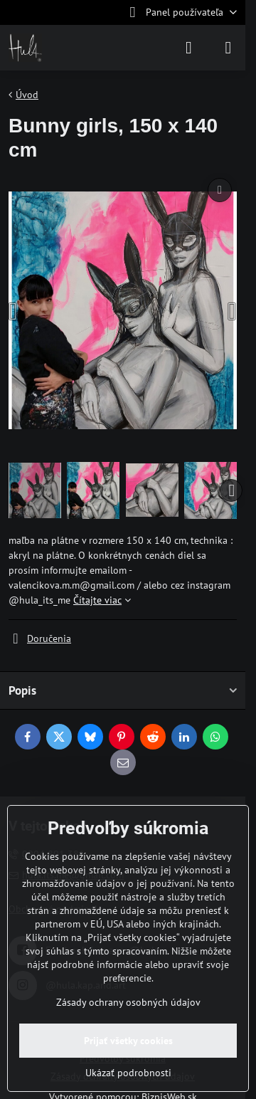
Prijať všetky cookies (128, 1040)
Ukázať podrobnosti (128, 1072)
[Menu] (228, 47)
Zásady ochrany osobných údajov (128, 1002)
